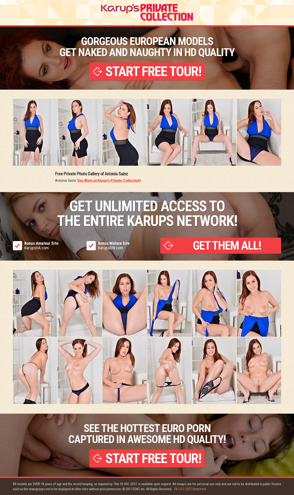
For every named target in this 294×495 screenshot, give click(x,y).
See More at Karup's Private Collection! (109, 180)
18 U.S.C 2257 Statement (190, 489)
